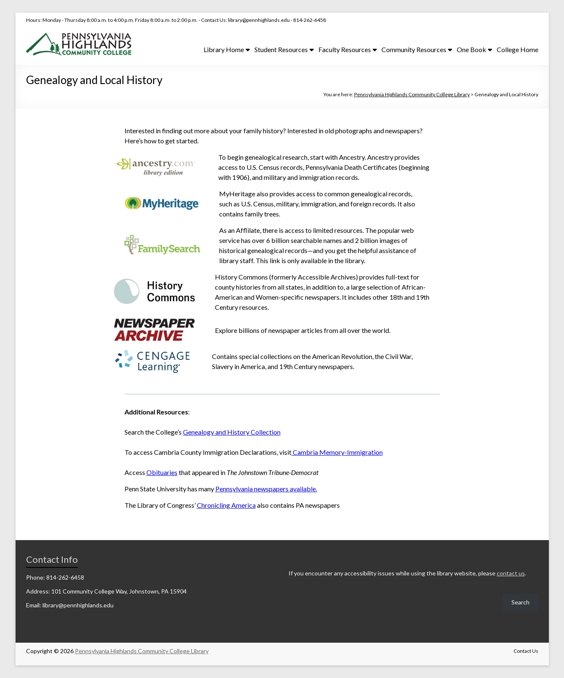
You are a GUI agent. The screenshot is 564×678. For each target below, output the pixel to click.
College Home (517, 49)
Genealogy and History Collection (232, 432)
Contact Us (526, 651)
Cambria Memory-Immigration (337, 452)
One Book (471, 49)
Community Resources (413, 49)
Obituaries (161, 472)
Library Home (224, 49)
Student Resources (281, 49)
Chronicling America (226, 505)
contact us (511, 573)
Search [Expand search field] (520, 602)
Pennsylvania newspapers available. (266, 489)
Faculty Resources (344, 49)
